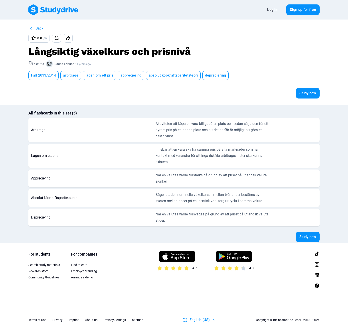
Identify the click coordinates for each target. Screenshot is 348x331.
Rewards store (38, 271)
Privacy (57, 320)
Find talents (79, 265)
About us (91, 320)
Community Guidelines (43, 277)
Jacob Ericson (64, 64)
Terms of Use (37, 320)
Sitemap (137, 320)
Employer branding (84, 271)
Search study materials (44, 265)
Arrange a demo (82, 277)
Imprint (74, 320)
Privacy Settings (115, 320)
